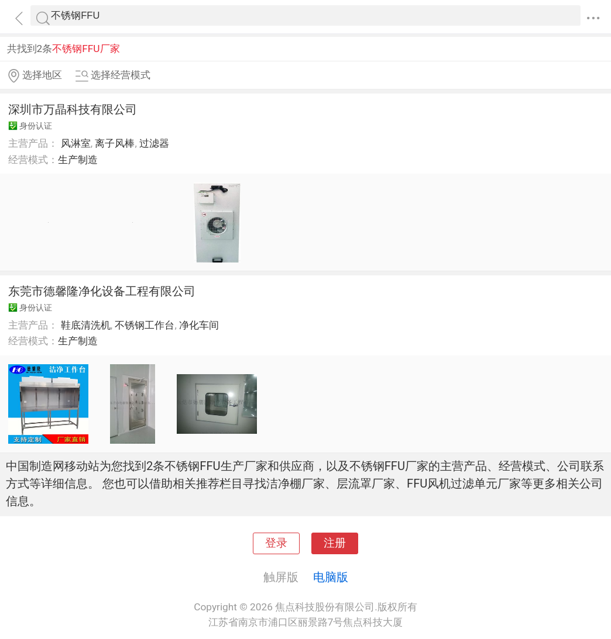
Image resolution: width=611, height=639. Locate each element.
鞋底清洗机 (86, 325)
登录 (276, 543)
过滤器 (154, 143)
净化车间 (199, 325)
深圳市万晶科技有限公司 (72, 109)
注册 (335, 543)
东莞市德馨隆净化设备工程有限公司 (101, 291)
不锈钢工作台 (144, 325)
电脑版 (330, 577)
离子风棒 (115, 143)
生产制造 (78, 159)
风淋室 (76, 143)
